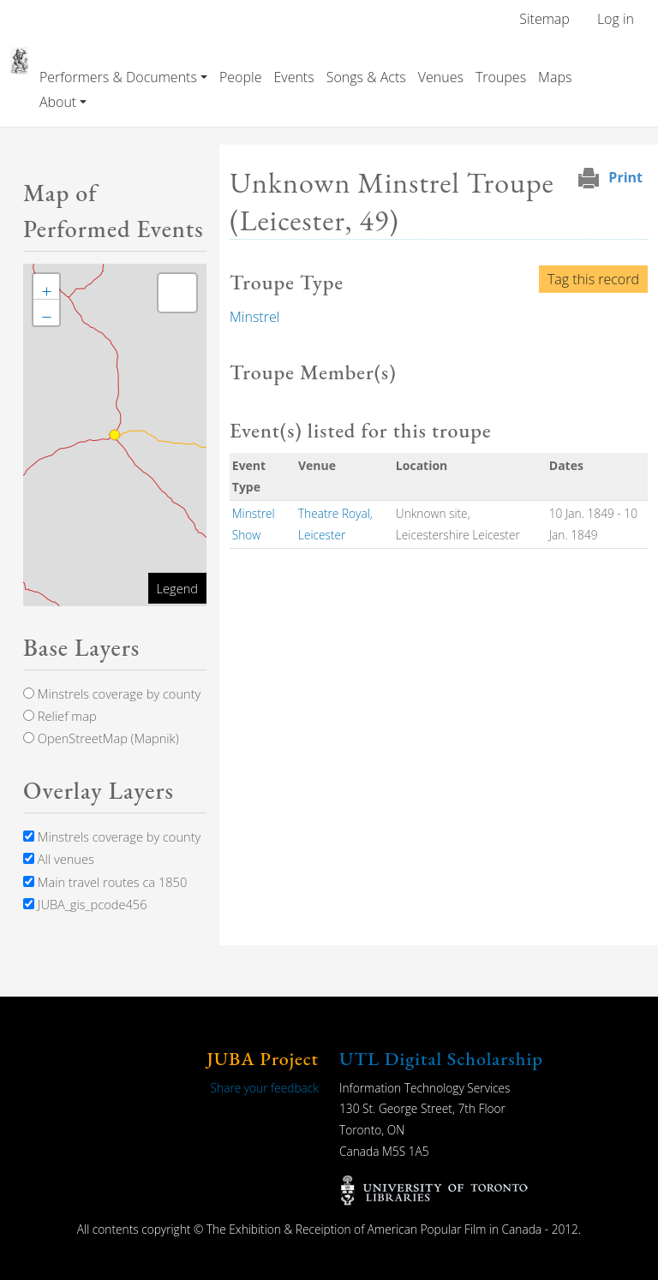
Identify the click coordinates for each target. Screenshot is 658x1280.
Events (293, 77)
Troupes (501, 77)
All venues (58, 858)
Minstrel (254, 316)
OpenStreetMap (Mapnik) (101, 738)
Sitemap (544, 18)
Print (625, 177)
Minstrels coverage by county (111, 693)
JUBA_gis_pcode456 (85, 904)
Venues (441, 77)
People (240, 77)
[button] (46, 287)
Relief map (60, 715)
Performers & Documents (118, 77)
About (57, 101)
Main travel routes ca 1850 (105, 881)
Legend (177, 588)
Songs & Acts (366, 77)
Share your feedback (265, 1088)
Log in (615, 18)
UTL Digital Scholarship (441, 1058)
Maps (554, 77)
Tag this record (593, 279)
